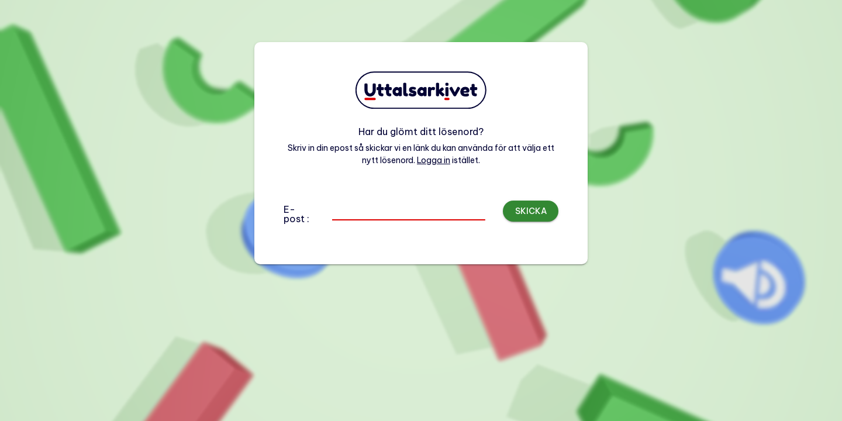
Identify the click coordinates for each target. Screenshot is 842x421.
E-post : (296, 214)
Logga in (433, 160)
